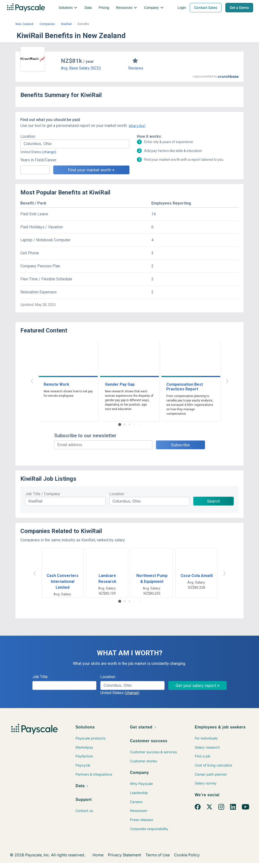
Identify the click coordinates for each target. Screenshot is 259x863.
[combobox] (75, 143)
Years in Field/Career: (38, 160)
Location (116, 494)
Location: (28, 136)
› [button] (227, 380)
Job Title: (40, 676)
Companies (47, 24)
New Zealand (24, 24)
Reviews (135, 68)
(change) (49, 152)
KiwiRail (66, 24)
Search (213, 501)
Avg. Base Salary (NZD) (81, 68)
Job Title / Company (42, 494)
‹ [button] (32, 380)
